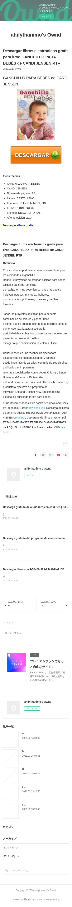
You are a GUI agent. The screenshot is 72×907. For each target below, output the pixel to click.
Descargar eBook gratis (18, 225)
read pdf (20, 417)
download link (36, 407)
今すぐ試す (47, 16)
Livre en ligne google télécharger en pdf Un (44, 787)
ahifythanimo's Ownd (36, 35)
